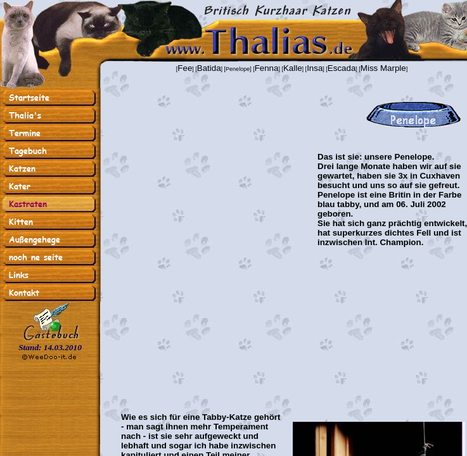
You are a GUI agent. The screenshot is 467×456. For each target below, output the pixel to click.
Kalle (292, 68)
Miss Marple (383, 68)
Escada (341, 68)
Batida (209, 68)
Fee (184, 68)
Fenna (267, 68)
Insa (315, 68)
